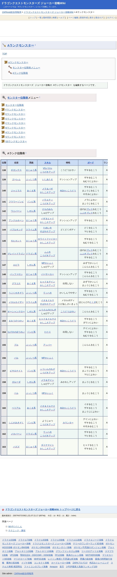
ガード (90, 162)
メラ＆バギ (47, 189)
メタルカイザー (16, 302)
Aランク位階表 (20, 73)
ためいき (47, 228)
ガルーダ (16, 382)
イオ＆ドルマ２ (47, 406)
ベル (16, 393)
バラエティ (47, 200)
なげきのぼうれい (16, 332)
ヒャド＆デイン (47, 282)
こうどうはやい (68, 311)
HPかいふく (47, 393)
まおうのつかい (16, 320)
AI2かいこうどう (68, 190)
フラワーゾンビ (16, 201)
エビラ (16, 265)
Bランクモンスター (15, 127)
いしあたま (47, 179)
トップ (33, 17)
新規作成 (84, 17)
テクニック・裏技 (16, 530)
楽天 (62, 566)
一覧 (40, 17)
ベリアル (16, 408)
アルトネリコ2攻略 (24, 551)
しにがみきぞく (16, 422)
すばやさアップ (47, 231)
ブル (16, 345)
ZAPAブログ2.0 (80, 563)
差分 (92, 17)
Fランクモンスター (15, 109)
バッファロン (16, 274)
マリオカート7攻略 (23, 559)
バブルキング (16, 229)
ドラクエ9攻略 (57, 540)
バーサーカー (47, 274)
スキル (47, 162)
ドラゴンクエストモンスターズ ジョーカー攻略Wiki (33, 3)
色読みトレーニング (99, 563)
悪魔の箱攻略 (86, 559)
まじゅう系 (31, 170)
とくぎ (93, 302)
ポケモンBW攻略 (21, 547)
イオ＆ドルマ (47, 300)
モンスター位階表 (17, 97)
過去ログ (99, 17)
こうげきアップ (47, 172)
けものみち (47, 209)
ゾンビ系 (31, 201)
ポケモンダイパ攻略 (62, 547)
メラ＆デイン (47, 380)
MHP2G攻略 (40, 559)
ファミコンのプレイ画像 (36, 566)
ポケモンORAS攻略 (40, 547)
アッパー (47, 345)
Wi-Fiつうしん (15, 526)
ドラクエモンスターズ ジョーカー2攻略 (52, 543)
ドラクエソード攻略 (93, 540)
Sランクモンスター (15, 137)
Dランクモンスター (15, 118)
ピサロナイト (16, 371)
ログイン (111, 17)
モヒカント (16, 241)
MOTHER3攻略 (93, 555)
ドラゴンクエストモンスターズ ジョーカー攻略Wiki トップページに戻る (42, 509)
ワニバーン (16, 211)
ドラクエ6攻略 (9, 540)
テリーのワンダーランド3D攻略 (88, 543)
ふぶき (83, 213)
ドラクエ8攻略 (41, 540)
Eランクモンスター (15, 114)
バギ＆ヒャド (47, 218)
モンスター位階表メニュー (26, 67)
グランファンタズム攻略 (67, 551)
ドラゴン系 (31, 253)
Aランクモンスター (20, 45)
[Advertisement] (58, 28)
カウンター (68, 422)
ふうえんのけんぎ (47, 309)
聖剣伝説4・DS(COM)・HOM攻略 (36, 555)
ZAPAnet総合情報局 (11, 12)
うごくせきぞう (16, 293)
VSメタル (47, 168)
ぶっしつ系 (31, 179)
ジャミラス (16, 190)
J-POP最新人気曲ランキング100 (81, 566)
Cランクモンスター (15, 123)
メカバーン (16, 434)
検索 (55, 17)
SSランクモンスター (16, 141)
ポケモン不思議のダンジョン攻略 (90, 547)
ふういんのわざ (47, 369)
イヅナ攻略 (26, 563)
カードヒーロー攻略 (61, 563)
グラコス (16, 283)
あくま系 (31, 190)
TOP (4, 53)
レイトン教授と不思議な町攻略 (63, 559)
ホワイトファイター (47, 239)
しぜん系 (31, 211)
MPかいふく (48, 263)
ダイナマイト (47, 445)
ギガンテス (16, 170)
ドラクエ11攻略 (74, 540)
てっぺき (47, 293)
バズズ (16, 446)
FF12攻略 (59, 555)
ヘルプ (61, 17)
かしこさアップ (47, 192)
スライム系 (31, 229)
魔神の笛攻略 (12, 563)
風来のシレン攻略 (74, 555)
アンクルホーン (16, 220)
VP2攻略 (14, 555)
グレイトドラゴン (16, 253)
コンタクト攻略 (41, 563)
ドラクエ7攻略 (25, 540)
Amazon (54, 566)
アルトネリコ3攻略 (44, 551)
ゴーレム (16, 179)
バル (16, 358)
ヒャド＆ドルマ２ (47, 319)
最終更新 (47, 17)
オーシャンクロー (16, 311)
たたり (47, 332)
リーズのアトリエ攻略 (92, 551)
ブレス (89, 209)
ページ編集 (73, 17)
